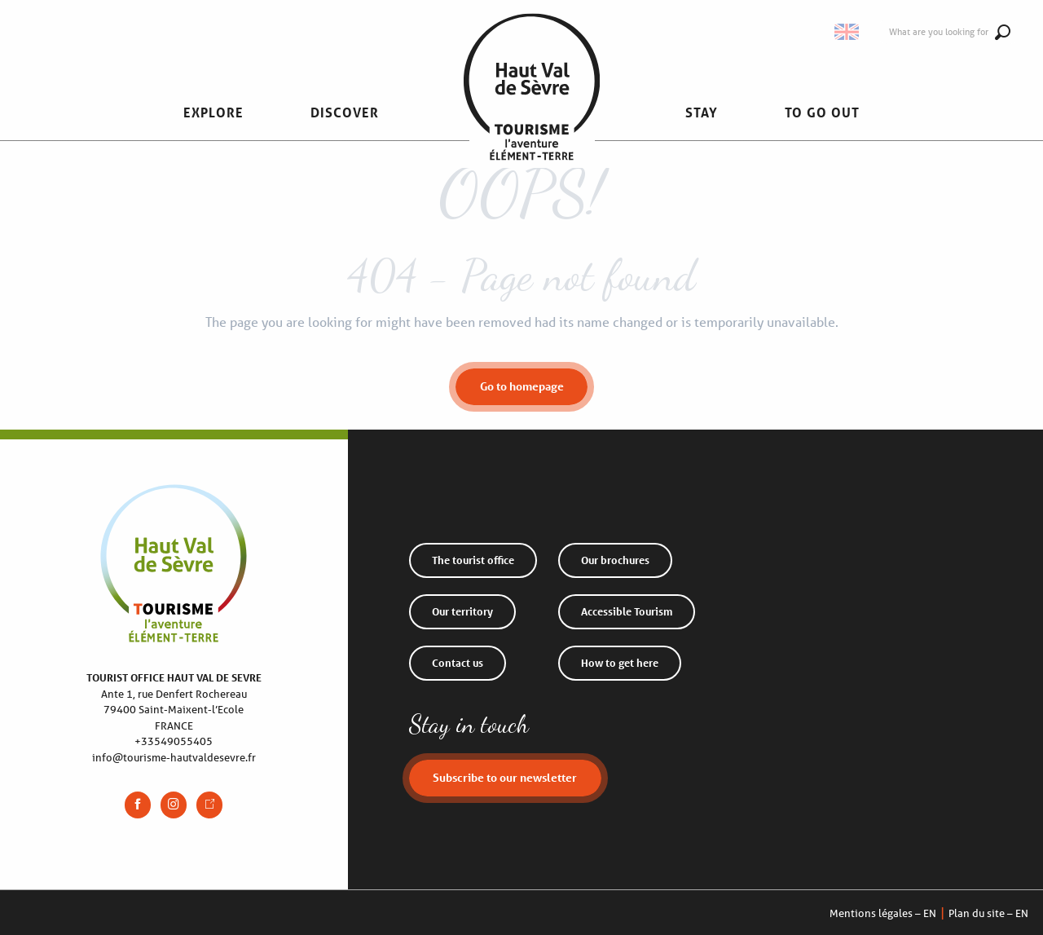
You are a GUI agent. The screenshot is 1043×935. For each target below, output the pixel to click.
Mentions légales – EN (883, 913)
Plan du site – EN (988, 913)
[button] (213, 113)
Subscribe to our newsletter (505, 777)
